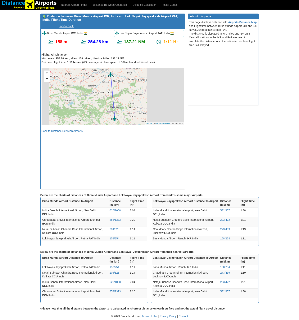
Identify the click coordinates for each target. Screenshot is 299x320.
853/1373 (115, 219)
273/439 (225, 229)
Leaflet (149, 123)
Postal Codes (170, 4)
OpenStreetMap (163, 123)
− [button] (47, 79)
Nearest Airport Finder (74, 4)
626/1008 (115, 210)
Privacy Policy (168, 316)
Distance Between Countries (110, 4)
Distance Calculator (144, 4)
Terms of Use (150, 316)
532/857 (225, 210)
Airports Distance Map (242, 22)
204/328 (114, 229)
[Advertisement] (113, 159)
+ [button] (47, 73)
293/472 (225, 219)
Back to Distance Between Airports (62, 131)
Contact (183, 316)
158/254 (114, 238)
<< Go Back (66, 26)
